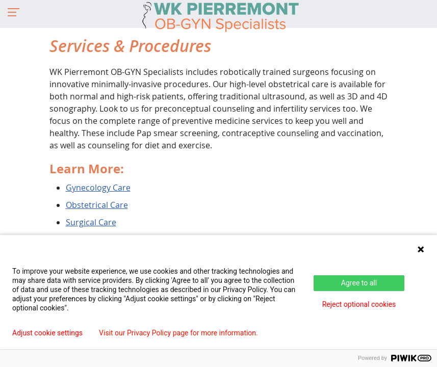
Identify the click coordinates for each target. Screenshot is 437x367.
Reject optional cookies (359, 304)
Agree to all (359, 283)
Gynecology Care (98, 187)
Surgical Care (91, 222)
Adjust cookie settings (47, 333)
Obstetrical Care (97, 205)
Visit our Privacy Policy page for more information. (178, 333)
